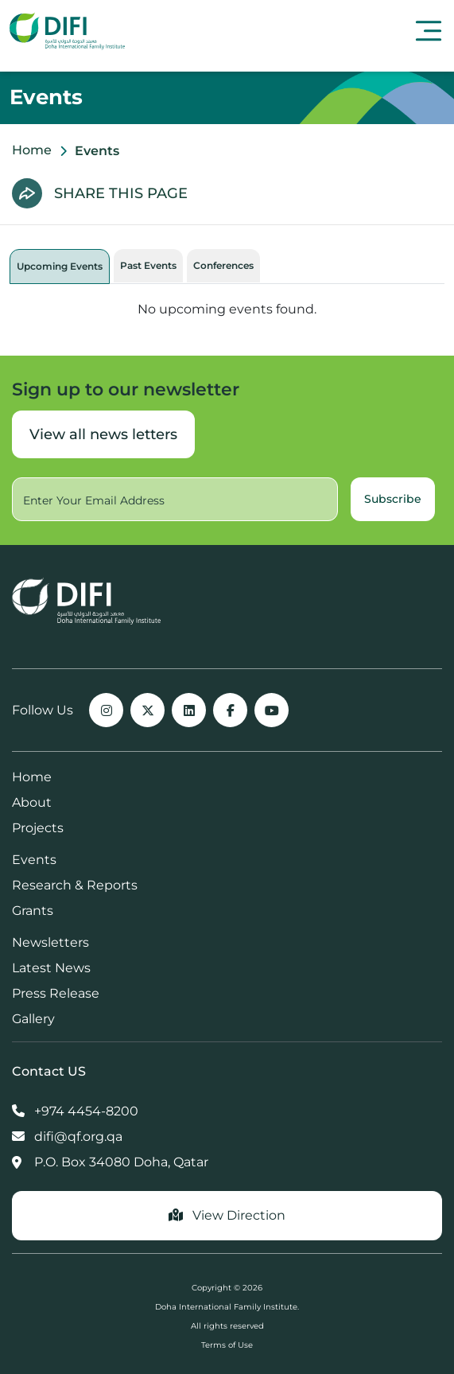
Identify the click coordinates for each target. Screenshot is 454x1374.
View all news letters (103, 434)
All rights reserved (227, 1326)
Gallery (33, 1018)
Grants (32, 910)
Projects (38, 827)
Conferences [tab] (223, 265)
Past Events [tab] (148, 265)
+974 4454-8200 (75, 1111)
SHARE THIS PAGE (121, 193)
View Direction (227, 1215)
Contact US (49, 1071)
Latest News (51, 967)
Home (32, 150)
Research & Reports (75, 885)
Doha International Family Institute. (227, 1307)
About (32, 802)
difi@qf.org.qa (67, 1136)
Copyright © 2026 (227, 1288)
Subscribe (392, 499)
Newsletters (50, 942)
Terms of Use (227, 1345)
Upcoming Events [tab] (60, 266)
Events (34, 859)
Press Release (55, 993)
